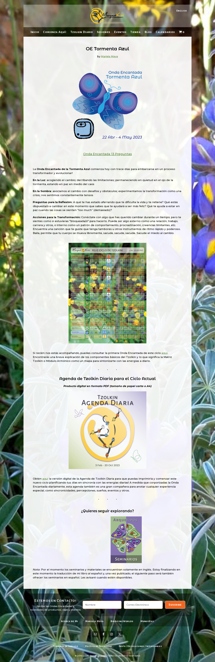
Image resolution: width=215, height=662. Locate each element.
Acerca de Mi (69, 621)
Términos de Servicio (65, 646)
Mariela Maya (94, 621)
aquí (164, 353)
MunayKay (147, 621)
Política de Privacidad (98, 646)
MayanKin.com (97, 655)
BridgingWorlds (122, 621)
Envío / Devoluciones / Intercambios (140, 646)
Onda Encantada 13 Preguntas (107, 154)
